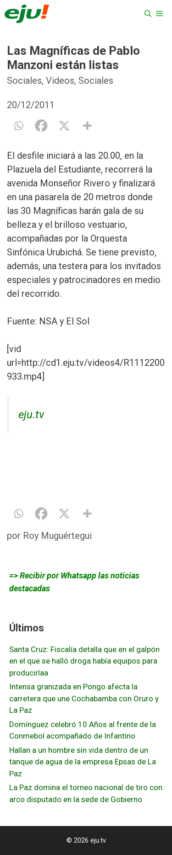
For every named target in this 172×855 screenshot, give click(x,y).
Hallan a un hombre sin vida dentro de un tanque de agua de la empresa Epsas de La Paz (82, 761)
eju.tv (31, 414)
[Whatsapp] (18, 125)
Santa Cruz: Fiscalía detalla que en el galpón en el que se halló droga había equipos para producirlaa (84, 661)
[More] (87, 125)
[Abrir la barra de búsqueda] (148, 14)
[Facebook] (41, 125)
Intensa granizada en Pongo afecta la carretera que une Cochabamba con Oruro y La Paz (84, 698)
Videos (60, 80)
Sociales (24, 80)
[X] (64, 125)
